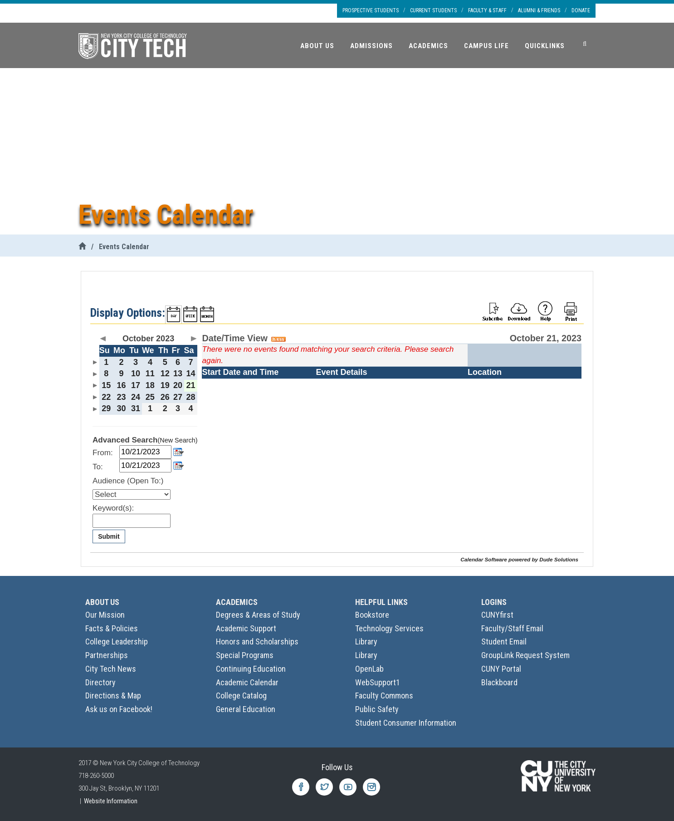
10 (135, 373)
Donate (580, 10)
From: (103, 452)
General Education (245, 709)
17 (135, 385)
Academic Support (246, 628)
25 (150, 397)
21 (190, 385)
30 (121, 408)
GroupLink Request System (525, 655)
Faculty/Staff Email (512, 628)
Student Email (504, 641)
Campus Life (486, 46)
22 (106, 397)
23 (121, 397)
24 (135, 397)
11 (150, 373)
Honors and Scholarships (257, 641)
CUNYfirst (497, 614)
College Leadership (116, 641)
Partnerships (106, 655)
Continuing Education (251, 669)
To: (98, 466)
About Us (317, 46)
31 (135, 408)
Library (366, 641)
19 (165, 385)
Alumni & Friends (539, 10)
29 (106, 408)
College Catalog (241, 695)
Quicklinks (545, 46)
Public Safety (377, 709)
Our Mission (105, 614)
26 (165, 397)
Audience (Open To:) (128, 481)
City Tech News (110, 669)
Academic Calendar (247, 682)
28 (190, 397)
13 (177, 373)
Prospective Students (370, 10)
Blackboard (499, 682)
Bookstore (372, 614)
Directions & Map (113, 695)
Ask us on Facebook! (118, 709)
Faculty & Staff (487, 10)
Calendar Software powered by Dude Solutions (519, 559)
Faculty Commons (384, 695)
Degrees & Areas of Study (258, 614)
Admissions (371, 46)
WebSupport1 (377, 682)
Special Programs (245, 655)
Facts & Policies (111, 628)
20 (177, 385)
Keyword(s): (113, 508)
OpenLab (369, 669)
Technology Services (389, 628)
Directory (100, 682)
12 (165, 373)
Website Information (110, 801)
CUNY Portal (501, 669)
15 (106, 385)
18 (150, 385)
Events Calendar (124, 246)
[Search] (584, 44)
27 (177, 397)
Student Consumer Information (405, 723)
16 (121, 385)
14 (190, 373)
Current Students (433, 10)
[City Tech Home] (82, 246)
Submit (108, 536)
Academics (428, 46)
